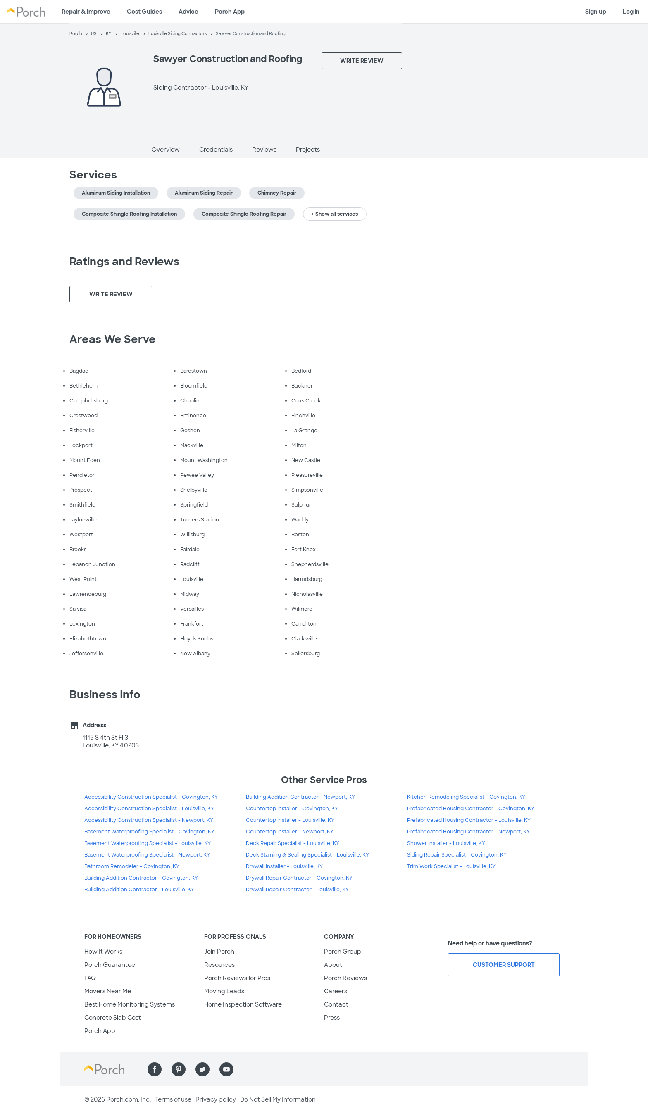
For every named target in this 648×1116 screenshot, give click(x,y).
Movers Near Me (107, 991)
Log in (631, 11)
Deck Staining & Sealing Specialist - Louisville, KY (307, 855)
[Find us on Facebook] (155, 1069)
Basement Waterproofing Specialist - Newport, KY (147, 855)
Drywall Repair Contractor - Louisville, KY (297, 889)
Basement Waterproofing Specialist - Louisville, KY (147, 843)
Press (332, 1017)
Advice (188, 11)
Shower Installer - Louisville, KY (446, 843)
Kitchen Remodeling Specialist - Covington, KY (466, 797)
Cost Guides (144, 11)
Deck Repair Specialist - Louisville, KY (292, 843)
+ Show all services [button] (335, 214)
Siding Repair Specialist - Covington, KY (457, 855)
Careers (335, 991)
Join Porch (219, 951)
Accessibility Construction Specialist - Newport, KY (148, 820)
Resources (219, 964)
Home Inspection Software (243, 1004)
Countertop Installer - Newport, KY (290, 831)
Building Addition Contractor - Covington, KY (141, 878)
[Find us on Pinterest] (179, 1069)
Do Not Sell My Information (278, 1099)
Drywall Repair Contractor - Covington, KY (299, 878)
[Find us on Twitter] (202, 1069)
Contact (336, 1004)
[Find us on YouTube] (226, 1069)
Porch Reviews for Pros (237, 978)
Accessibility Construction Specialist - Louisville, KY (149, 808)
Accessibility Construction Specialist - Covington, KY (151, 797)
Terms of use (173, 1099)
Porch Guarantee (109, 964)
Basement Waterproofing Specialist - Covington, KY (149, 831)
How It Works (103, 951)
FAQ (90, 978)
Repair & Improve (86, 11)
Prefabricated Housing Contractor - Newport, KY (468, 831)
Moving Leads (224, 991)
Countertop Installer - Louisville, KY (290, 820)
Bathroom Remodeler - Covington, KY (131, 866)
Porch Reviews (345, 978)
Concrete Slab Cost (112, 1017)
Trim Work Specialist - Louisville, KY (451, 866)
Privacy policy (215, 1099)
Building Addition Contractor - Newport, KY (300, 797)
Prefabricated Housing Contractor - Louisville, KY (469, 820)
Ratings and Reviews (124, 262)
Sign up (595, 11)
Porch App (230, 11)
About (333, 964)
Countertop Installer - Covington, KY (292, 808)
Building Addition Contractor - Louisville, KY (139, 889)
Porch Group (342, 951)
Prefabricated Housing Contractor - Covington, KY (470, 808)
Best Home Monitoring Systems (129, 1004)
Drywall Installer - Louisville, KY (284, 866)
